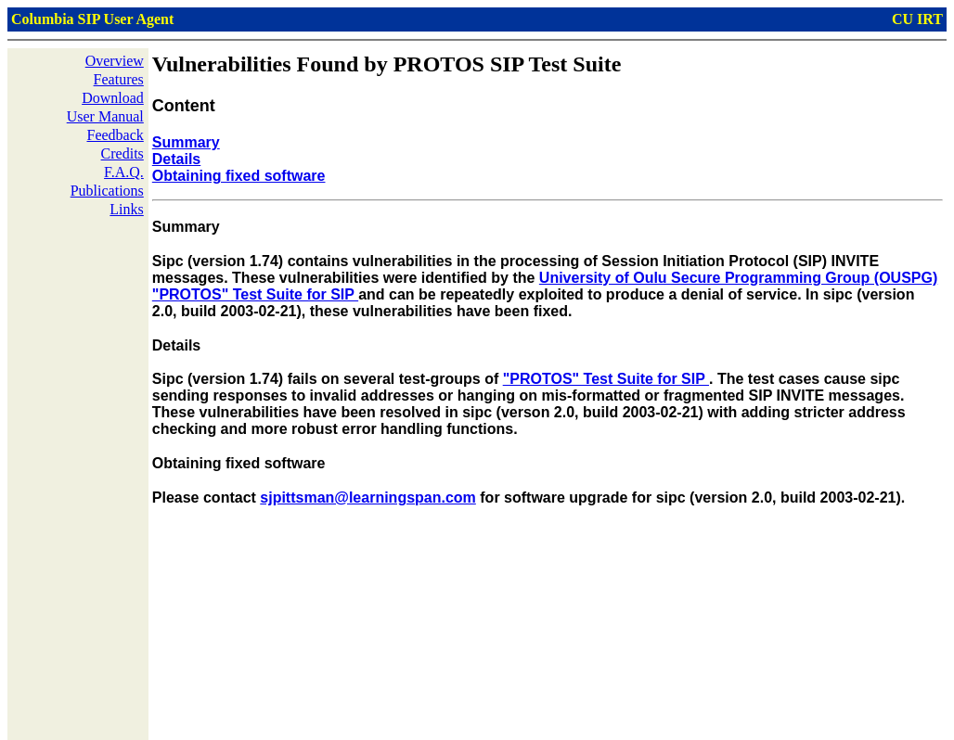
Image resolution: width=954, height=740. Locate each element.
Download (113, 98)
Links (126, 209)
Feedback (114, 135)
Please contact (206, 497)
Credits (122, 153)
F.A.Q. (124, 172)
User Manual (105, 116)
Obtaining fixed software (239, 176)
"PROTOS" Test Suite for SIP (606, 379)
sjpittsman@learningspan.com (368, 497)
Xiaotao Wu (225, 725)
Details (176, 159)
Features (119, 79)
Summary (186, 142)
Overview (114, 61)
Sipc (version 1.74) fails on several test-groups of (327, 379)
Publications (107, 190)
